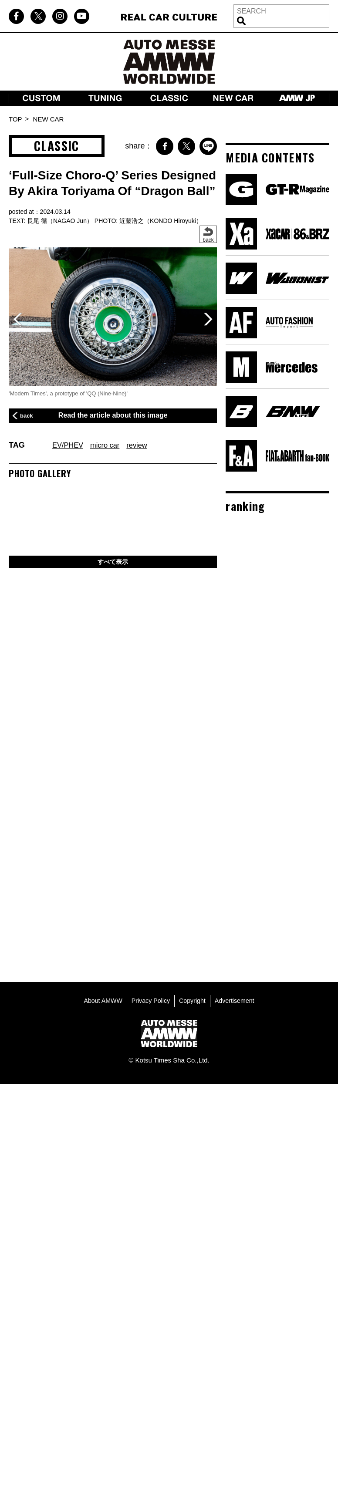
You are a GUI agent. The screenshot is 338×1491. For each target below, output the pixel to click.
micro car (109, 445)
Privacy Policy (149, 998)
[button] (208, 319)
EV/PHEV (69, 445)
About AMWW (100, 998)
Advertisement (237, 998)
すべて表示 (112, 563)
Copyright (193, 998)
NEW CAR (48, 119)
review (143, 445)
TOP (15, 119)
